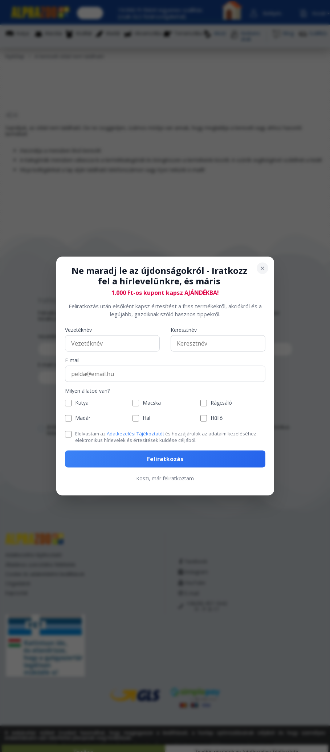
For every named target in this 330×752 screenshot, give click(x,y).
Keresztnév (184, 330)
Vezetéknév (78, 330)
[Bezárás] (262, 268)
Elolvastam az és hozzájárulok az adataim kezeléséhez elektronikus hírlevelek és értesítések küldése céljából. (165, 436)
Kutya (82, 403)
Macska (152, 403)
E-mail (72, 360)
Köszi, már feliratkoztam (165, 478)
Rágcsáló (221, 403)
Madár (82, 418)
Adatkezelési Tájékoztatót (135, 433)
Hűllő (217, 418)
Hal (146, 418)
